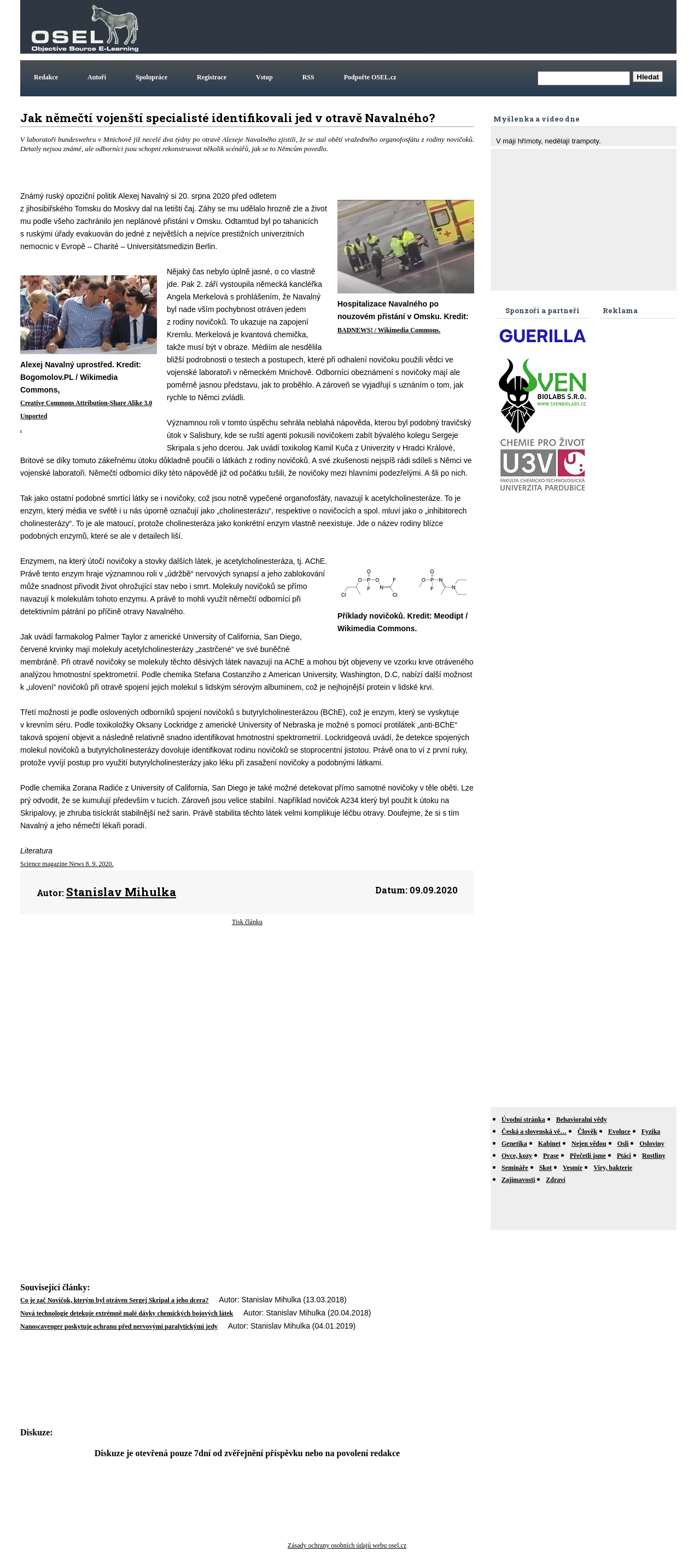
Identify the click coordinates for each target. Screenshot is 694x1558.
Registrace (211, 77)
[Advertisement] (475, 26)
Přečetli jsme (588, 1155)
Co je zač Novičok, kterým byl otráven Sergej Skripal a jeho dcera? (114, 1300)
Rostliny (654, 1155)
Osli (623, 1143)
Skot (545, 1168)
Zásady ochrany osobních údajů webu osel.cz (347, 1545)
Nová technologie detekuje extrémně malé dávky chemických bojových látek (126, 1313)
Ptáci (624, 1155)
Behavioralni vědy (581, 1119)
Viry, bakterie (612, 1168)
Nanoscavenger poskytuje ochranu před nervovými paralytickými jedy (119, 1326)
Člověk (587, 1131)
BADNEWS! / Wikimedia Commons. (388, 330)
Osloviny (651, 1143)
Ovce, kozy (516, 1155)
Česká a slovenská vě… (534, 1131)
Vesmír (572, 1168)
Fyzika (651, 1131)
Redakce (46, 77)
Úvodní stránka (523, 1119)
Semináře (514, 1168)
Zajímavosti (518, 1180)
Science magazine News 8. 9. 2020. (67, 864)
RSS (308, 77)
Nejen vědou (588, 1143)
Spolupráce (151, 77)
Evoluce (619, 1131)
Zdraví (555, 1180)
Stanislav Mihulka (121, 891)
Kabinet (549, 1143)
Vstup (264, 77)
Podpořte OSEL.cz (370, 77)
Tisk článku (247, 922)
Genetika (514, 1143)
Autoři (97, 77)
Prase (551, 1155)
